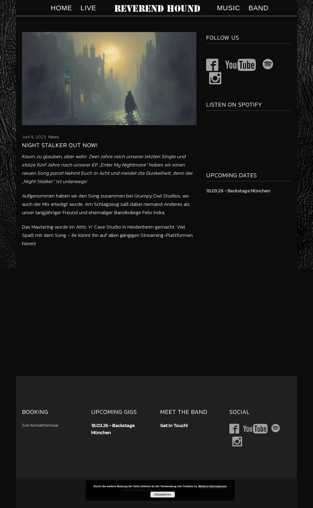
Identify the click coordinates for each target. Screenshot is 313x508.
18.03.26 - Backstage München (238, 190)
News (53, 136)
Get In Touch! (174, 425)
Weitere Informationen (212, 486)
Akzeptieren (162, 494)
